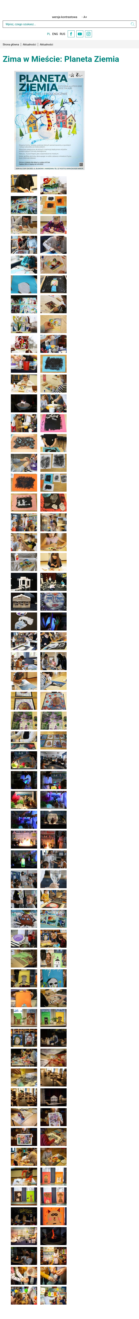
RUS (62, 34)
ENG (55, 34)
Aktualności (29, 44)
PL (48, 34)
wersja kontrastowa (64, 17)
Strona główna (11, 44)
